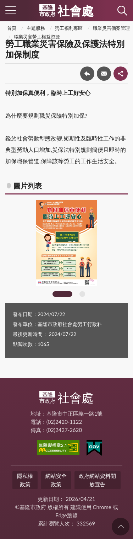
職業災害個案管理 (111, 28)
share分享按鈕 (120, 73)
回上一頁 (87, 73)
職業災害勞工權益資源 (37, 36)
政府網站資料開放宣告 (97, 480)
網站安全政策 (56, 480)
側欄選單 (10, 10)
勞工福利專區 (69, 28)
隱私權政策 (25, 480)
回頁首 (120, 526)
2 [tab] (82, 294)
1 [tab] (62, 294)
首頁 (11, 28)
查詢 (122, 10)
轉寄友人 (104, 73)
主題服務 (36, 28)
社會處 (66, 10)
